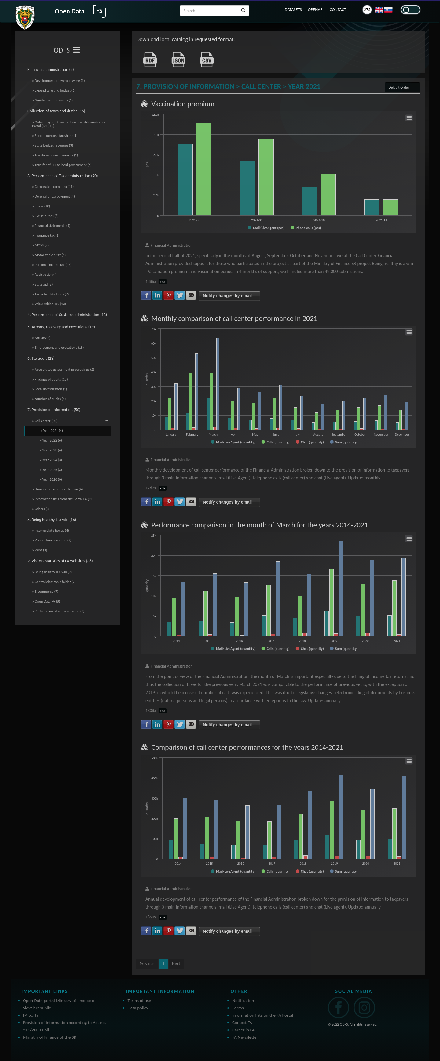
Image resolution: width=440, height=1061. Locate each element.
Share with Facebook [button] (146, 295)
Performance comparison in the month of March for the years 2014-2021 (259, 524)
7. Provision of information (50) (54, 409)
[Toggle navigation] (77, 50)
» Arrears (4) (41, 338)
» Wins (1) (39, 550)
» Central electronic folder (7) (54, 582)
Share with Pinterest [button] (168, 295)
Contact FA (242, 1022)
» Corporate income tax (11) (53, 186)
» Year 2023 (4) (51, 450)
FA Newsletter (245, 1037)
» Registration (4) (44, 274)
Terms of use (139, 1000)
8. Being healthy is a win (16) (52, 519)
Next (176, 963)
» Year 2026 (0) (51, 479)
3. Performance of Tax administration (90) (63, 175)
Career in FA (243, 1030)
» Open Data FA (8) (46, 601)
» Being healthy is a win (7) (52, 572)
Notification (243, 1000)
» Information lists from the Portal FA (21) (63, 499)
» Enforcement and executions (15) (58, 347)
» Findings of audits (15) (50, 379)
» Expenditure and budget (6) (53, 90)
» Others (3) (41, 509)
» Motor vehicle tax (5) (49, 255)
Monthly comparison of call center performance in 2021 (234, 318)
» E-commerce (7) (45, 591)
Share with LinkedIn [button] (157, 295)
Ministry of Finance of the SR (49, 1037)
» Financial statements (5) (51, 226)
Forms (238, 1008)
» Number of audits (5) (49, 399)
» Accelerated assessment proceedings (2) (63, 369)
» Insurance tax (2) (46, 235)
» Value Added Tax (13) (49, 304)
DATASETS (293, 9)
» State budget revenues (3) (52, 145)
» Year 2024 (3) (51, 460)
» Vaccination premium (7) (51, 540)
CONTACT (338, 9)
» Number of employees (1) (52, 100)
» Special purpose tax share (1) (55, 135)
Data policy (138, 1008)
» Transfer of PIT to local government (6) (62, 165)
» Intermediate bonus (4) (50, 530)
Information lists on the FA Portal (262, 1015)
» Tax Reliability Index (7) (50, 294)
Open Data (69, 11)
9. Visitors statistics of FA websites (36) (60, 560)
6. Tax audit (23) (41, 358)
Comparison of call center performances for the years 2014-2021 (247, 747)
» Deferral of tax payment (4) (53, 196)
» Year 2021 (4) (52, 430)
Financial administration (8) (51, 69)
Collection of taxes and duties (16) (56, 111)
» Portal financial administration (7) (58, 611)
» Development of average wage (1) (58, 80)
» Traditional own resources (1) (55, 155)
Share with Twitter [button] (179, 295)
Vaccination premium (183, 103)
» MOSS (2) (40, 245)
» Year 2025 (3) (51, 470)
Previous (147, 963)
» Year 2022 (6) (51, 440)
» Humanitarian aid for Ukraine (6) (57, 489)
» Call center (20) (70, 421)
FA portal (31, 1015)
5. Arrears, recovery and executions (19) (61, 327)
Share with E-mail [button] (191, 295)
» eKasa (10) (41, 206)
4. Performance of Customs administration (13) (67, 314)
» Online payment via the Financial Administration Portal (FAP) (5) (69, 124)
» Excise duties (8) (45, 216)
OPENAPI (316, 9)
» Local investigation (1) (49, 389)
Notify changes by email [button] (227, 295)
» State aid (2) (42, 284)
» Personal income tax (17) (52, 265)
